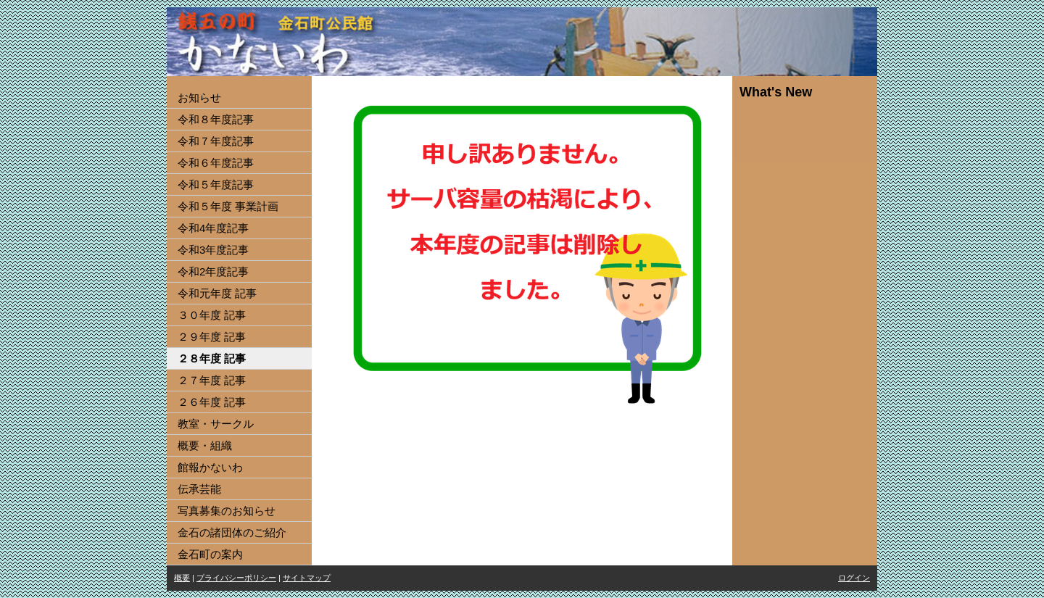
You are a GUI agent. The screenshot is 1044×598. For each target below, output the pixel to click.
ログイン (854, 577)
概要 (182, 577)
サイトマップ (307, 577)
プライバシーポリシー (236, 577)
